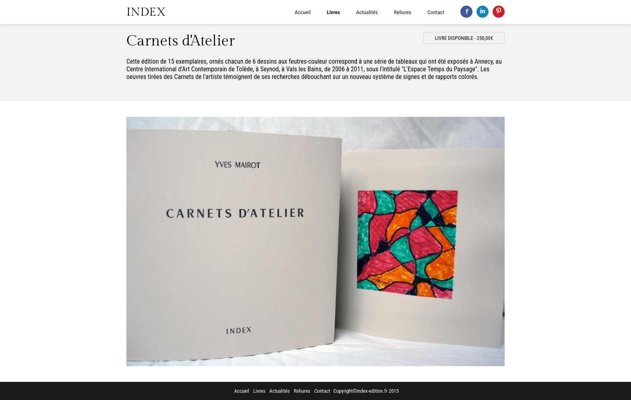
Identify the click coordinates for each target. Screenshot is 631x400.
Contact (435, 12)
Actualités (367, 12)
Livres (333, 12)
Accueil (303, 12)
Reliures (402, 12)
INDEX (146, 12)
